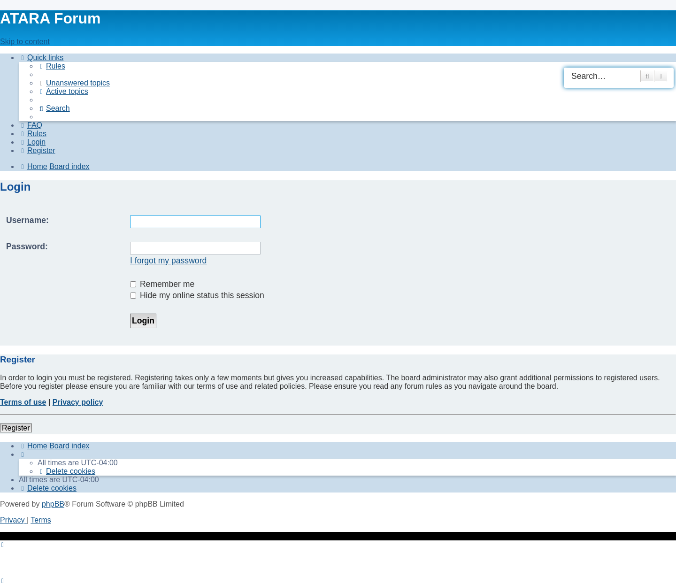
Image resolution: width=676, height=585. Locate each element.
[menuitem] (51, 66)
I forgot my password (168, 260)
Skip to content (25, 42)
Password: (27, 246)
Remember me (162, 284)
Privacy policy (78, 402)
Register (16, 428)
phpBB (53, 504)
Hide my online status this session (197, 295)
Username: (27, 220)
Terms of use (23, 402)
